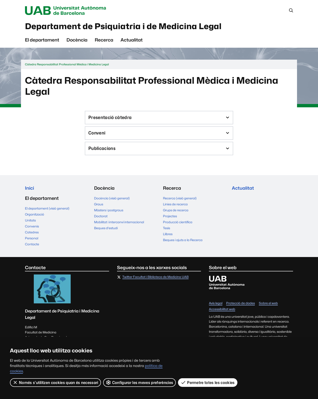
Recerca (104, 40)
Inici (29, 188)
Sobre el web (268, 303)
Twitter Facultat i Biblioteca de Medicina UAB (155, 277)
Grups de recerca (175, 210)
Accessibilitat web (222, 309)
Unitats (30, 220)
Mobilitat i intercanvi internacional (119, 222)
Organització (34, 214)
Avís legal (215, 303)
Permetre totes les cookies (208, 382)
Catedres (32, 232)
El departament (42, 40)
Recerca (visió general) (180, 198)
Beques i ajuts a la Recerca (183, 240)
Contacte (32, 244)
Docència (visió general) (112, 198)
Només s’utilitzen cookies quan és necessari (55, 382)
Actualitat (132, 40)
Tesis (166, 228)
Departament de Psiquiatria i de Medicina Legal (123, 26)
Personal (31, 238)
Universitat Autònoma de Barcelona (66, 10)
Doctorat (101, 216)
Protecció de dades (240, 303)
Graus (98, 204)
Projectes (170, 216)
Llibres (167, 234)
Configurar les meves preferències (139, 382)
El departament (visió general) (47, 208)
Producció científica (177, 222)
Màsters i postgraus (108, 210)
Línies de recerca (175, 204)
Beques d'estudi (106, 228)
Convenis (32, 226)
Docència (76, 40)
